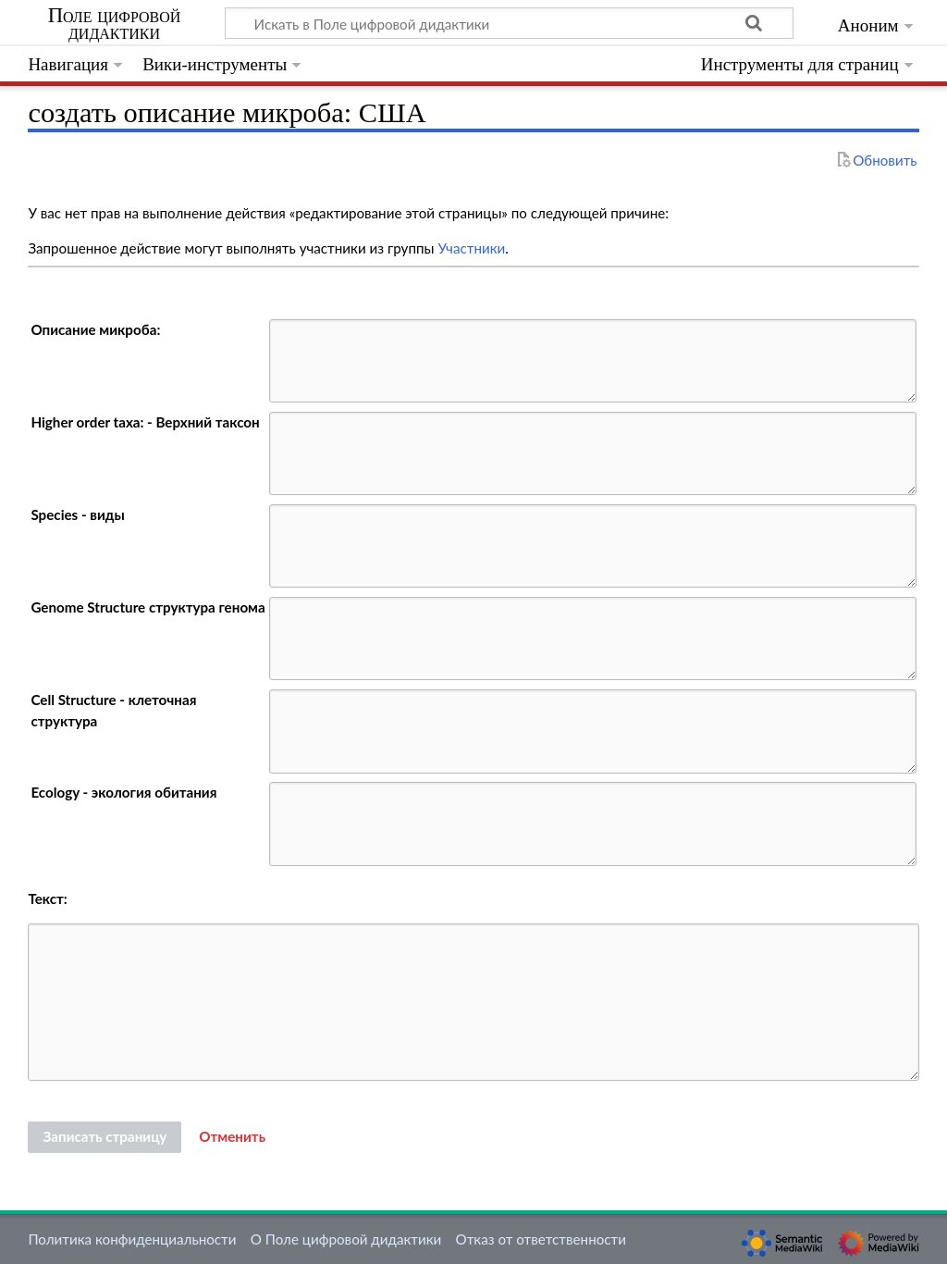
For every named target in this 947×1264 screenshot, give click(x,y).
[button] (232, 1137)
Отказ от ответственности (541, 1239)
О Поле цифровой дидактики (346, 1239)
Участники (471, 248)
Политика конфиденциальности (132, 1239)
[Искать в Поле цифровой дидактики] (509, 23)
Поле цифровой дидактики (114, 24)
